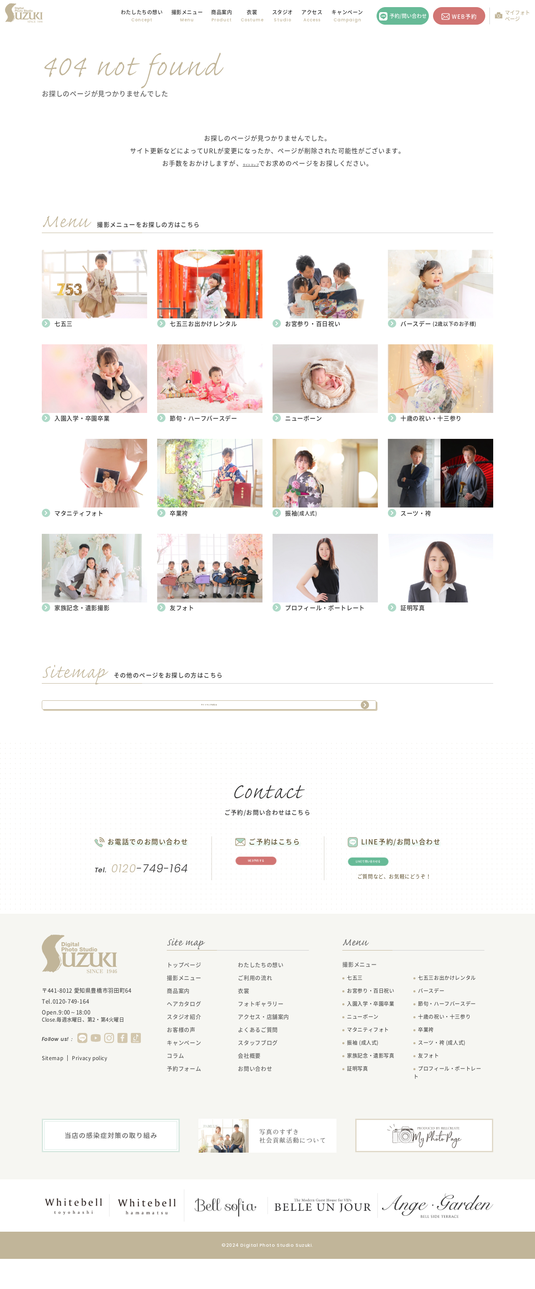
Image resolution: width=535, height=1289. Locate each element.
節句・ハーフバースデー (447, 1034)
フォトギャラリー (260, 1034)
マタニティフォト (368, 1060)
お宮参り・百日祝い (370, 1021)
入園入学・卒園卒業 (370, 1034)
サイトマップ (251, 163)
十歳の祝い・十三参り (444, 1047)
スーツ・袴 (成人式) (442, 1073)
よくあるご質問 (258, 1060)
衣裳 (252, 12)
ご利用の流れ (255, 1008)
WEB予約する (264, 885)
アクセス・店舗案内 (263, 1047)
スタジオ (282, 12)
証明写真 (357, 1099)
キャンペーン (347, 12)
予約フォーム (184, 1099)
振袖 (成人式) (363, 1073)
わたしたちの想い (142, 12)
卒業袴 (426, 1060)
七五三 (355, 1008)
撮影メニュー (184, 1008)
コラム (175, 1086)
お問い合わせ (255, 1099)
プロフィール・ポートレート (447, 1103)
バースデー (431, 1021)
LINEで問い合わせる (411, 886)
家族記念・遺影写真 (370, 1086)
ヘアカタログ (184, 1034)
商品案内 (221, 12)
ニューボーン (363, 1047)
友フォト (428, 1086)
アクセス (311, 12)
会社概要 (249, 1086)
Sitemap (52, 1088)
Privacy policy (89, 1088)
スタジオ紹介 (184, 1047)
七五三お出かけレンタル (447, 1008)
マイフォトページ (517, 16)
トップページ (184, 995)
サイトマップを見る (209, 707)
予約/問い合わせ (408, 16)
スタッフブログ (258, 1073)
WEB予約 (464, 16)
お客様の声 (181, 1060)
